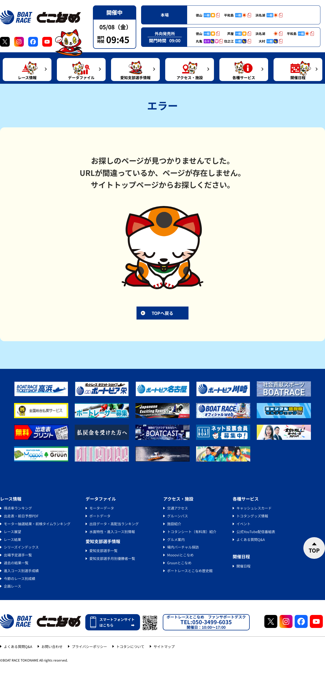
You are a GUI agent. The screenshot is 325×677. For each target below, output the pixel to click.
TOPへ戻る (162, 313)
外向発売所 (165, 33)
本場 (165, 15)
